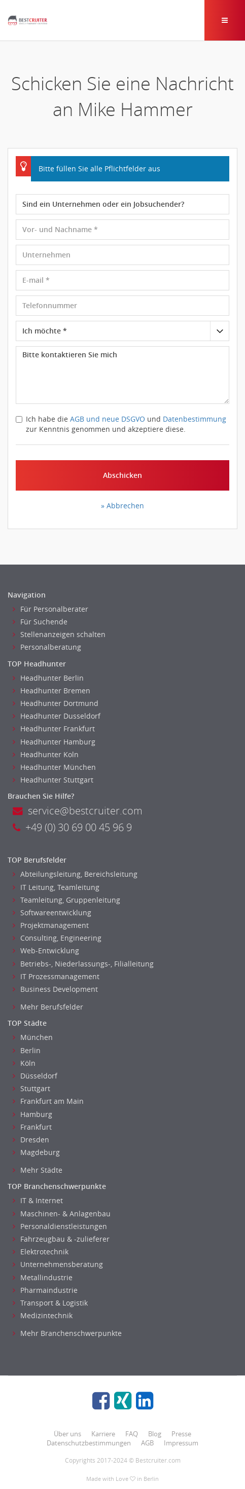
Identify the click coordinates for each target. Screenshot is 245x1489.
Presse (181, 1433)
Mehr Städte (37, 1170)
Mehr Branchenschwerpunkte (67, 1333)
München (33, 1037)
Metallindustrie (43, 1277)
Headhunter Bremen (51, 690)
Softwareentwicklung (52, 912)
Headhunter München (54, 767)
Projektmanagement (51, 925)
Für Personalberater (50, 609)
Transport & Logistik (50, 1303)
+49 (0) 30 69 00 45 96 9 (72, 827)
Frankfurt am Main (48, 1101)
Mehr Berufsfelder (48, 1007)
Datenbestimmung (194, 419)
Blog (154, 1433)
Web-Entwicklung (46, 950)
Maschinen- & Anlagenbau (62, 1213)
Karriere (103, 1433)
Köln (24, 1063)
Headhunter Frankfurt (54, 728)
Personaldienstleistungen (60, 1226)
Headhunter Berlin (48, 678)
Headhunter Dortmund (55, 703)
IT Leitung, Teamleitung (56, 887)
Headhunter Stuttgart (53, 780)
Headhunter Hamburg (54, 742)
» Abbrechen (122, 505)
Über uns (67, 1433)
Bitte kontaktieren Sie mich (122, 375)
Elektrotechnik (40, 1251)
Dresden (31, 1139)
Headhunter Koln (46, 754)
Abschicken (122, 475)
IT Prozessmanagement (56, 976)
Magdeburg (36, 1152)
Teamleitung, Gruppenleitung (66, 900)
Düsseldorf (35, 1076)
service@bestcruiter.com (78, 810)
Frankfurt (32, 1127)
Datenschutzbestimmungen (89, 1442)
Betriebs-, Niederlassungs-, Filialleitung (83, 964)
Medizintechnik (43, 1315)
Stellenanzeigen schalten (59, 634)
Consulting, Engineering (57, 938)
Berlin (27, 1050)
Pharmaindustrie (45, 1290)
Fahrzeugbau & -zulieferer (61, 1239)
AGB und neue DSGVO (107, 419)
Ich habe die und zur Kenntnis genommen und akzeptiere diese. (121, 424)
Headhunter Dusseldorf (56, 716)
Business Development (55, 989)
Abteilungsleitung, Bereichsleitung (75, 874)
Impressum (181, 1442)
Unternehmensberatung (58, 1264)
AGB (147, 1442)
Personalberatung (47, 647)
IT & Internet (38, 1200)
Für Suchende (40, 621)
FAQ (131, 1433)
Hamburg (32, 1114)
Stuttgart (31, 1088)
